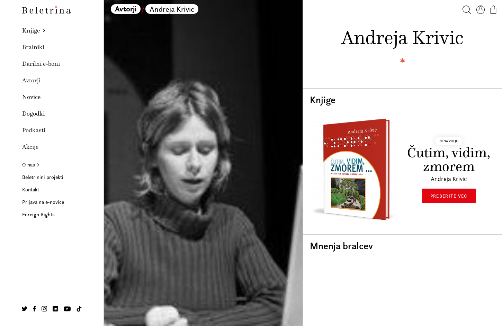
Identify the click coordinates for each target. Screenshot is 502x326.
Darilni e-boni (41, 63)
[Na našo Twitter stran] (24, 308)
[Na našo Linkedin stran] (55, 308)
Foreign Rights (38, 214)
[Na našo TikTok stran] (79, 309)
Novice (31, 97)
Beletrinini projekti (42, 177)
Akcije (30, 147)
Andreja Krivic (172, 8)
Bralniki (33, 47)
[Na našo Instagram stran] (44, 308)
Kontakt (30, 189)
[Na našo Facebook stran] (34, 308)
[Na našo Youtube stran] (67, 308)
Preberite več (448, 196)
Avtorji (31, 80)
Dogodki (33, 113)
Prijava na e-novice (43, 202)
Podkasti (33, 130)
